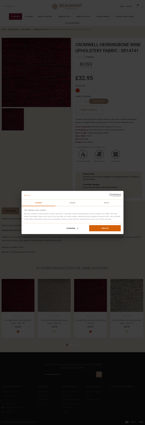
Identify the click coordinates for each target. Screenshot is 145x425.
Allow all (105, 228)
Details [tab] (72, 203)
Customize (72, 228)
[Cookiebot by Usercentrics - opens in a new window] (111, 195)
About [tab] (106, 203)
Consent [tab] (38, 203)
